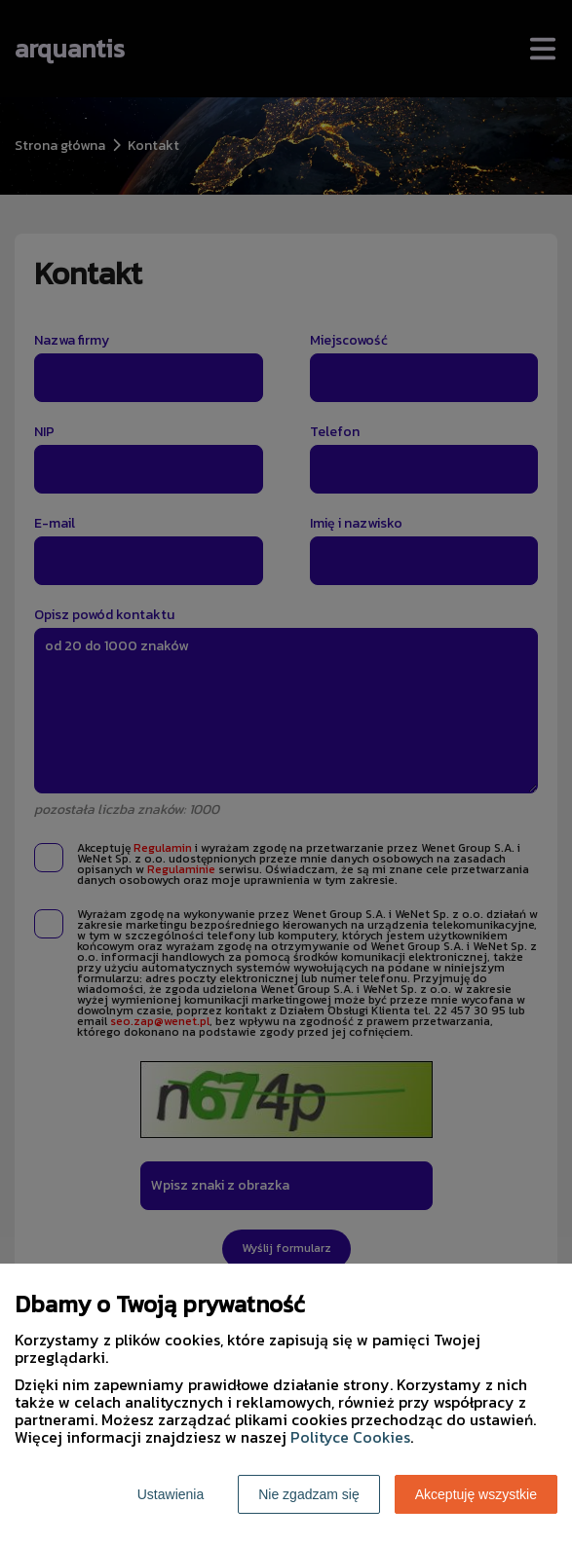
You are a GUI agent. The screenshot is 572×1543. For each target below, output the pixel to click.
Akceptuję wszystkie (476, 1494)
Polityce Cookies (350, 1437)
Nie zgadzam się (309, 1494)
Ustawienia (170, 1494)
